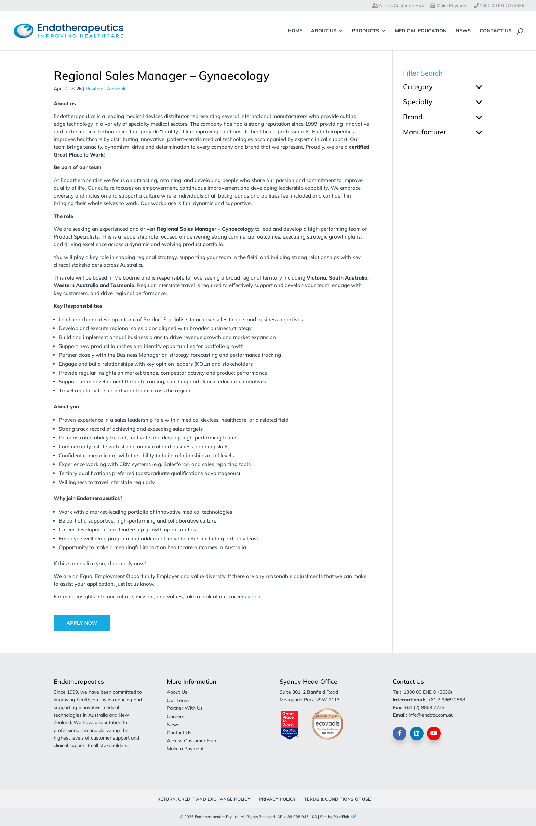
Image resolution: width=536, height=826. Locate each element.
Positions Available (106, 88)
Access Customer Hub (398, 5)
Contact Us (495, 31)
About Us (323, 31)
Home (295, 31)
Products (365, 31)
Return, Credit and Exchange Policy (203, 799)
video (253, 596)
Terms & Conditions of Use (337, 799)
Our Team (178, 700)
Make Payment (449, 5)
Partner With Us (185, 708)
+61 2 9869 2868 (446, 699)
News (463, 31)
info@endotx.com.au (431, 715)
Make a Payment (185, 749)
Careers (175, 716)
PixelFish (344, 816)
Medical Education (421, 31)
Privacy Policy (277, 799)
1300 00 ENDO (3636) (500, 5)
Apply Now (81, 623)
